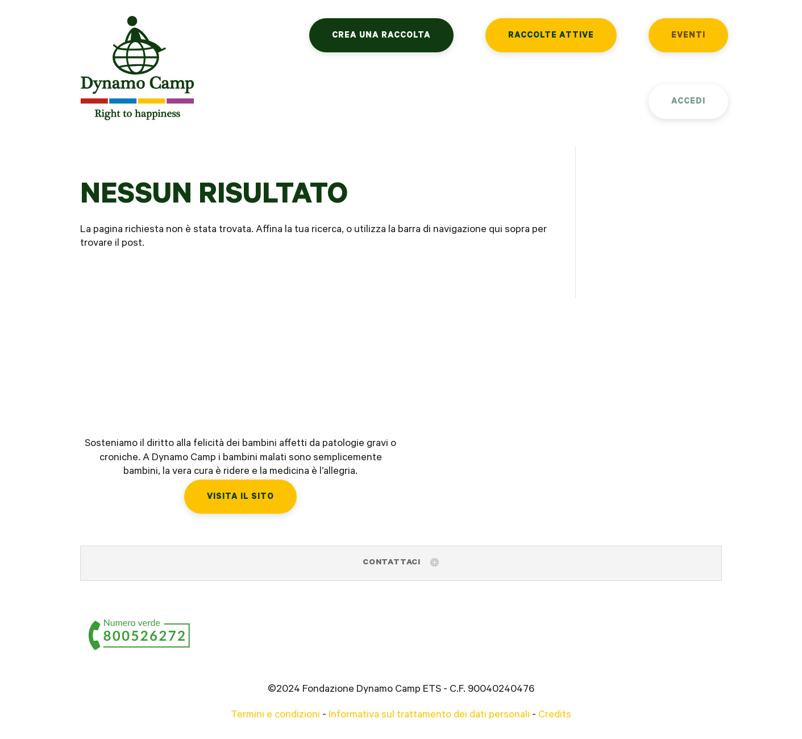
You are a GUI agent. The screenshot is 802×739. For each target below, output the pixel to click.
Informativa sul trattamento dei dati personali (429, 715)
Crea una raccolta (381, 36)
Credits (554, 715)
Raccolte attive (551, 36)
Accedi (688, 102)
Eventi (688, 36)
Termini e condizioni (275, 715)
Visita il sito (240, 497)
